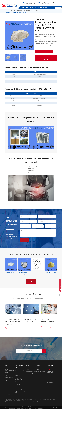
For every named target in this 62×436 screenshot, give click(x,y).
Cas (35, 7)
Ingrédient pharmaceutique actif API (9, 370)
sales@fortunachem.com (30, 3)
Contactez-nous (50, 7)
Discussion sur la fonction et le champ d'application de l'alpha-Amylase (47, 321)
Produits (22, 7)
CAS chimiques (8, 391)
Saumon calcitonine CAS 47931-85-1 (20, 392)
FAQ (37, 373)
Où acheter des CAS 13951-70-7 (44, 52)
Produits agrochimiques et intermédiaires (9, 379)
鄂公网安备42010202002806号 (30, 408)
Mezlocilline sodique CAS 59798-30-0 (20, 383)
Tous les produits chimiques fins (8, 394)
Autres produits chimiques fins (10, 389)
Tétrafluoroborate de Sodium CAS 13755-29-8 (20, 386)
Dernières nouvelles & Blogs (30, 294)
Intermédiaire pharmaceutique (8, 373)
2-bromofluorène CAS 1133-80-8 (19, 372)
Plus (31, 281)
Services (31, 7)
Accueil (7, 10)
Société (26, 7)
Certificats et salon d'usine (31, 371)
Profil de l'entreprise (29, 369)
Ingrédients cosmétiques (9, 381)
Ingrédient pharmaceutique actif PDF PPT (46, 57)
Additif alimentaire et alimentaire (9, 384)
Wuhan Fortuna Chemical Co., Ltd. (12, 408)
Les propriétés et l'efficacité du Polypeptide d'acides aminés (29, 320)
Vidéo (37, 375)
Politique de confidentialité (40, 408)
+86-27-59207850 (45, 3)
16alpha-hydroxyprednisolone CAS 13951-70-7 (16, 12)
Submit (24, 239)
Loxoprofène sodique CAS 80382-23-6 (19, 389)
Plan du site (36, 408)
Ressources (39, 7)
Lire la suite (9, 329)
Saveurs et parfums (8, 386)
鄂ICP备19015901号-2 (24, 408)
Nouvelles (45, 7)
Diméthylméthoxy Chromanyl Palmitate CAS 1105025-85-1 (19, 379)
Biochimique (7, 376)
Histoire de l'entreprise (30, 373)
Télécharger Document (40, 371)
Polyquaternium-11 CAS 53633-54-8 (19, 375)
